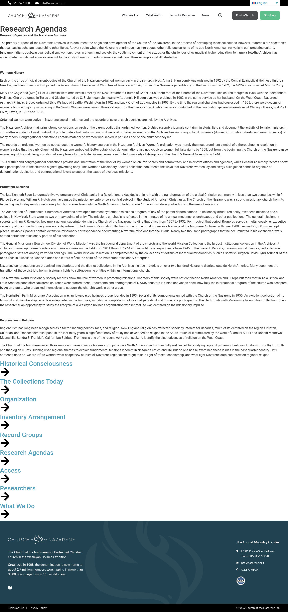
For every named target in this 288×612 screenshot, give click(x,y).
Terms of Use (16, 607)
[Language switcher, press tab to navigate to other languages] (265, 3)
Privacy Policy (38, 607)
